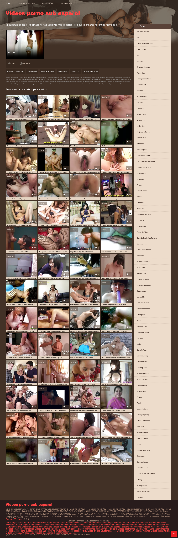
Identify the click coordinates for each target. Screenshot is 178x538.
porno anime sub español (138, 514)
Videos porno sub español (44, 534)
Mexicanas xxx (12, 531)
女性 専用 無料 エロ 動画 (82, 534)
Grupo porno (141, 291)
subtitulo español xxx (90, 71)
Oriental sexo (142, 49)
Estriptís (140, 497)
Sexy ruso (140, 456)
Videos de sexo (110, 529)
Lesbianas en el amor (145, 167)
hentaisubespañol (66, 513)
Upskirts (140, 338)
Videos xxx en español (42, 527)
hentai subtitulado (137, 512)
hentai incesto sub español (74, 510)
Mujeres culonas (42, 533)
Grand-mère (141, 138)
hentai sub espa (159, 510)
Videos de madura (69, 525)
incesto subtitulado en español (138, 513)
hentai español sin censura (51, 510)
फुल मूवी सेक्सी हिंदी (11, 534)
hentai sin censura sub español (120, 510)
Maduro (140, 61)
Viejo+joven (141, 114)
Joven (139, 444)
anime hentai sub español (15, 509)
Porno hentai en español (29, 523)
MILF (139, 55)
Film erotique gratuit (64, 534)
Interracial (140, 144)
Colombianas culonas (93, 529)
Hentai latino (36, 525)
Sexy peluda (141, 226)
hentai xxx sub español (15, 513)
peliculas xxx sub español (68, 514)
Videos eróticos (13, 533)
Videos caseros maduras (126, 525)
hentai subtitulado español (158, 512)
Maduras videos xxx (59, 529)
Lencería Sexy (142, 409)
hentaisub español (50, 513)
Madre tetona (46, 523)
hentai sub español (13, 512)
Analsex (140, 91)
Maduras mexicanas (145, 529)
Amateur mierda (143, 32)
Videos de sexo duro (147, 525)
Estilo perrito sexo (143, 491)
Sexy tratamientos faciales (147, 238)
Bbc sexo (140, 427)
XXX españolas (27, 533)
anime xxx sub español (97, 509)
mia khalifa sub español (23, 514)
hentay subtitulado (82, 513)
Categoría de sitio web (26, 3)
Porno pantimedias (144, 250)
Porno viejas (11, 523)
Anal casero (114, 527)
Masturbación (142, 97)
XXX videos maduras (25, 529)
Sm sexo (140, 220)
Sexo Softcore (142, 350)
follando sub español (135, 509)
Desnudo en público (144, 155)
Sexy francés (142, 326)
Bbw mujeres (142, 150)
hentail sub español (33, 513)
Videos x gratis (76, 529)
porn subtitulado (102, 514)
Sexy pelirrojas (142, 462)
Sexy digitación (143, 332)
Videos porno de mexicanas (94, 523)
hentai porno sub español (96, 510)
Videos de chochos (51, 525)
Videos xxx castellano (160, 531)
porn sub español (86, 514)
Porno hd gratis (54, 531)
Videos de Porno (42, 529)
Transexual (141, 391)
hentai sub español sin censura (34, 512)
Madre (139, 320)
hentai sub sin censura (120, 512)
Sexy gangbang (143, 415)
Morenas (140, 179)
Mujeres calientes (143, 132)
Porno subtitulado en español (33, 531)
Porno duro (141, 73)
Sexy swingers (142, 432)
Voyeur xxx (141, 120)
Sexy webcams (143, 279)
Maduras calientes (106, 525)
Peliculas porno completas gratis (135, 527)
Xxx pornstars (142, 273)
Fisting (139, 480)
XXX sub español (22, 525)
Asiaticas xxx (163, 525)
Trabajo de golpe (143, 67)
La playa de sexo (143, 450)
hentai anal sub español (154, 509)
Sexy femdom (142, 191)
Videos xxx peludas (147, 523)
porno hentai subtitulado (73, 516)
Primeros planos (143, 303)
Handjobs (140, 208)
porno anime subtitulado (160, 514)
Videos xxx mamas (126, 529)
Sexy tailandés (142, 468)
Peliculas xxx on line (90, 531)
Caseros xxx (74, 533)
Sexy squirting (142, 356)
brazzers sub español (116, 509)
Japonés (140, 102)
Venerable (141, 297)
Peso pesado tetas (144, 79)
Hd (138, 38)
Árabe (139, 397)
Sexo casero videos (59, 533)
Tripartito (140, 256)
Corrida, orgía (142, 85)
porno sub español (156, 516)
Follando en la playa (100, 527)
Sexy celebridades (144, 285)
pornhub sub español (118, 514)
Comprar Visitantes (15, 519)
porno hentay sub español (95, 516)
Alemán (139, 185)
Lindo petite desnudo (145, 43)
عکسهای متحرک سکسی (25, 534)
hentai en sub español (30, 510)
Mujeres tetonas (161, 529)
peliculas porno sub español (45, 514)
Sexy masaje (142, 385)
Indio (139, 344)
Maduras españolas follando (18, 527)
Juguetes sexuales (144, 214)
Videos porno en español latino (67, 523)
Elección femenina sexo (146, 474)
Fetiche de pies (142, 438)
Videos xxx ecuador (81, 527)
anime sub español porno (58, 509)
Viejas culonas (114, 523)
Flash (139, 403)
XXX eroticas (157, 527)
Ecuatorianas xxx (108, 531)
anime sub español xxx (78, 509)
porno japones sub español (118, 516)
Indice (8, 3)
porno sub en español (138, 516)
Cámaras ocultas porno (146, 161)
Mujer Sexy (141, 126)
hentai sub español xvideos (79, 512)
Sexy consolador (143, 309)
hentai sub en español (142, 510)
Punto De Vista (142, 232)
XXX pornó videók (129, 523)
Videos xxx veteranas (87, 525)
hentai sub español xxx (100, 512)
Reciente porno (48, 3)
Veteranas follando (141, 531)
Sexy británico (142, 362)
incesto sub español (116, 513)
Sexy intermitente (143, 262)
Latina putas (141, 368)
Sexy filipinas (62, 71)
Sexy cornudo (142, 244)
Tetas (139, 197)
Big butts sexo (142, 379)
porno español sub (31, 516)
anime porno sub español (37, 509)
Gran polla (141, 315)
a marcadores (66, 3)
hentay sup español (99, 513)
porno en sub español (14, 516)
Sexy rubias (141, 173)
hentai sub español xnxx (57, 512)
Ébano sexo (141, 267)
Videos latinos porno (62, 527)
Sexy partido (141, 485)
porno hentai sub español (51, 516)
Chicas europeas (143, 421)
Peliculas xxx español (71, 531)
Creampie (140, 203)
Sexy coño (141, 108)
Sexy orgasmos (143, 374)
